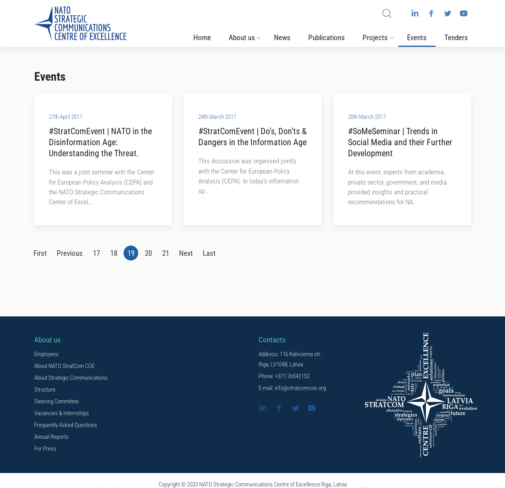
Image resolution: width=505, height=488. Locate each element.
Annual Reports (51, 437)
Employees (46, 354)
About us (242, 37)
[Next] (186, 253)
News (282, 37)
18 (113, 254)
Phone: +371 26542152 (284, 376)
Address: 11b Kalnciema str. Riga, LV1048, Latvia (290, 359)
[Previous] (70, 253)
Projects (375, 37)
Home (202, 37)
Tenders (456, 37)
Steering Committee (56, 401)
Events (417, 37)
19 (131, 254)
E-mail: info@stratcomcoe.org (292, 388)
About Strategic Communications (71, 378)
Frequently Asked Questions (65, 425)
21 (165, 254)
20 (148, 254)
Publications (326, 37)
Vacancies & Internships (61, 413)
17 (96, 254)
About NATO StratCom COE (64, 366)
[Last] (209, 253)
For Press (45, 449)
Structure (44, 390)
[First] (40, 253)
